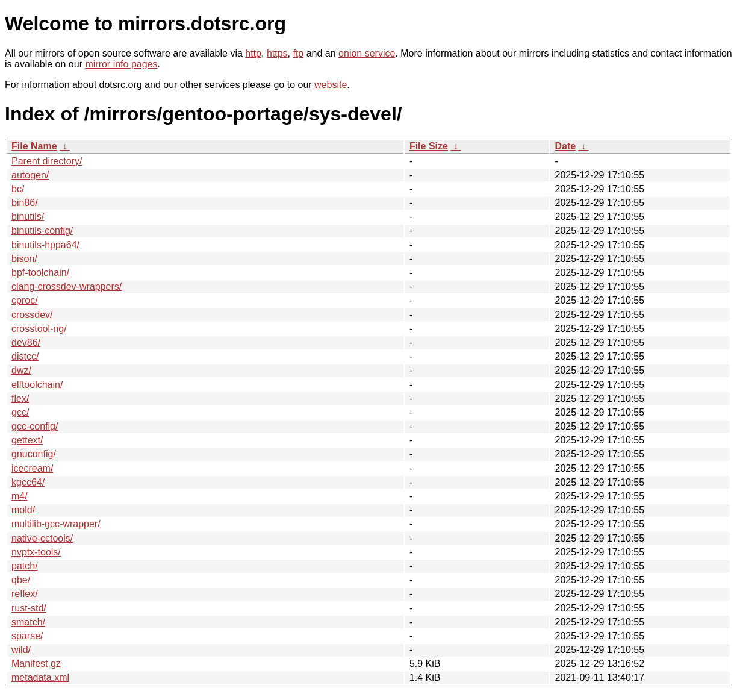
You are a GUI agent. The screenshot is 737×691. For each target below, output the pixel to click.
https (277, 53)
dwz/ (21, 370)
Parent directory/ (46, 161)
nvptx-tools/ (36, 552)
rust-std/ (28, 608)
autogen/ (30, 175)
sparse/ (27, 636)
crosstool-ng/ (39, 329)
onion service (366, 53)
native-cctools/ (42, 538)
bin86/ (24, 203)
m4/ (19, 496)
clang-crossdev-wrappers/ (66, 286)
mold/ (23, 510)
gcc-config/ (34, 426)
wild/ (21, 650)
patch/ (24, 566)
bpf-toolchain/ (40, 272)
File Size (428, 146)
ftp (298, 53)
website (330, 85)
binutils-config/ (42, 230)
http (253, 53)
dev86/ (25, 342)
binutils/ (27, 216)
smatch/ (28, 622)
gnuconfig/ (33, 454)
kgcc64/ (28, 482)
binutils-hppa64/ (45, 245)
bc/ (17, 189)
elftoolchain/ (37, 385)
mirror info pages (121, 64)
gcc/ (20, 412)
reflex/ (24, 594)
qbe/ (20, 580)
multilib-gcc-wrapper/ (56, 524)
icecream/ (32, 468)
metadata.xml (40, 677)
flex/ (20, 398)
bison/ (24, 259)
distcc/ (25, 356)
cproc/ (24, 300)
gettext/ (27, 440)
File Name (34, 146)
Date (565, 146)
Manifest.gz (36, 663)
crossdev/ (31, 315)
